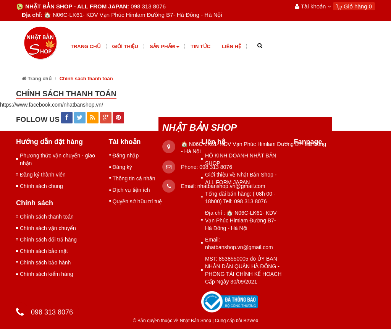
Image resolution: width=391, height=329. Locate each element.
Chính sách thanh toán (47, 217)
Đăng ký (122, 167)
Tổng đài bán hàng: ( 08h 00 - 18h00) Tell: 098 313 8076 (240, 197)
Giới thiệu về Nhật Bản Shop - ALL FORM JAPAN (240, 178)
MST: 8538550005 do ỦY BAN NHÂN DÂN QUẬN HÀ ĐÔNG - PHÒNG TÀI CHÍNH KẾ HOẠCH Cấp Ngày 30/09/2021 (243, 270)
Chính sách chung (41, 186)
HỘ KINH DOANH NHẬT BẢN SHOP (240, 159)
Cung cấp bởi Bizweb (235, 320)
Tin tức (200, 46)
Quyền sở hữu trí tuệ (137, 201)
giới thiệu (125, 46)
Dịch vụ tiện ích (131, 190)
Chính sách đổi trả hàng (48, 240)
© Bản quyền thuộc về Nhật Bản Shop (172, 320)
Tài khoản (313, 6)
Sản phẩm (164, 47)
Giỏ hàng (354, 6)
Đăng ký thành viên (43, 175)
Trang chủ (86, 46)
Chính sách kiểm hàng (46, 274)
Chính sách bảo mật (44, 251)
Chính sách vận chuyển (48, 228)
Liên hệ (231, 46)
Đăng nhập (126, 155)
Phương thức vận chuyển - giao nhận (57, 159)
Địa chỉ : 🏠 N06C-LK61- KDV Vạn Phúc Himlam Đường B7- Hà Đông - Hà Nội (241, 220)
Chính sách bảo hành (45, 262)
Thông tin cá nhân (134, 178)
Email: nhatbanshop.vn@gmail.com (239, 243)
